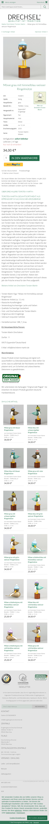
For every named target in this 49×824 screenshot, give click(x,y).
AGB (2, 791)
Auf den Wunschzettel (9, 171)
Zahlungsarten (6, 774)
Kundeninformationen (9, 787)
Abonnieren (40, 706)
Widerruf (4, 796)
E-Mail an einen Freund (10, 173)
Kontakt (4, 805)
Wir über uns (5, 783)
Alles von (39, 108)
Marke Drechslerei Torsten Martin (13, 24)
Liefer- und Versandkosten (10, 764)
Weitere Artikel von (20, 285)
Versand (36, 822)
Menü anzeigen (10, 2)
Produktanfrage (24, 171)
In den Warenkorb (24, 158)
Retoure (4, 769)
